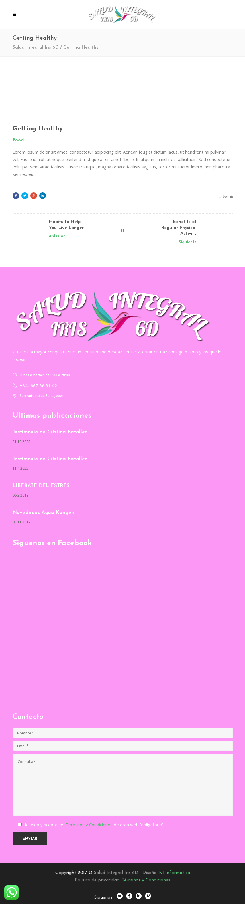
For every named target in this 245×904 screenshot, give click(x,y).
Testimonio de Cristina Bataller (50, 432)
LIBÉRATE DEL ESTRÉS (41, 485)
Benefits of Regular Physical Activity (179, 228)
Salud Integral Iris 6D (36, 47)
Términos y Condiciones (90, 824)
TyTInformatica (174, 873)
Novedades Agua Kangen (43, 512)
